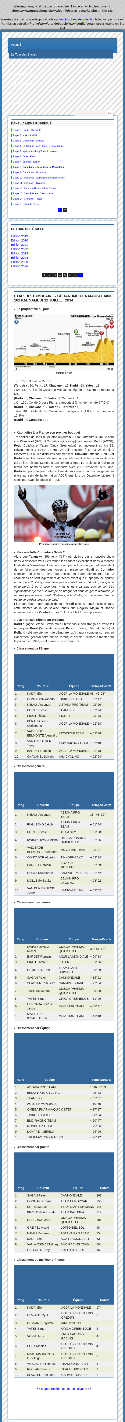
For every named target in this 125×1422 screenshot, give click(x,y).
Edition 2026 (19, 266)
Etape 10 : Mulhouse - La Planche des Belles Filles (39, 177)
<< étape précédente (51, 1389)
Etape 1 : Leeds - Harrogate (27, 130)
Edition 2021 (19, 244)
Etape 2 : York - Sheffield (25, 135)
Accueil (16, 44)
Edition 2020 (19, 240)
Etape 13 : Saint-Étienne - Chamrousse (33, 193)
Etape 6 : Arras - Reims (25, 156)
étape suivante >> (79, 1389)
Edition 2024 (19, 257)
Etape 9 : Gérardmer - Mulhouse (29, 172)
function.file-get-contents (76, 19)
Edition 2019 (19, 236)
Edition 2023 (19, 253)
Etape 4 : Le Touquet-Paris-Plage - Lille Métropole (38, 146)
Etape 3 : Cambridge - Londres (28, 140)
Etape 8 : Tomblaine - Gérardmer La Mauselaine (38, 167)
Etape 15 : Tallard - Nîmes (26, 204)
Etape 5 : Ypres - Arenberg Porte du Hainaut (35, 151)
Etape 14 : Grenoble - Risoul (27, 198)
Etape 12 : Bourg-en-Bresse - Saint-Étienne (35, 188)
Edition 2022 (19, 249)
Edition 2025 (19, 262)
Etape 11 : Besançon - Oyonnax (29, 183)
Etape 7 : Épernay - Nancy (26, 161)
